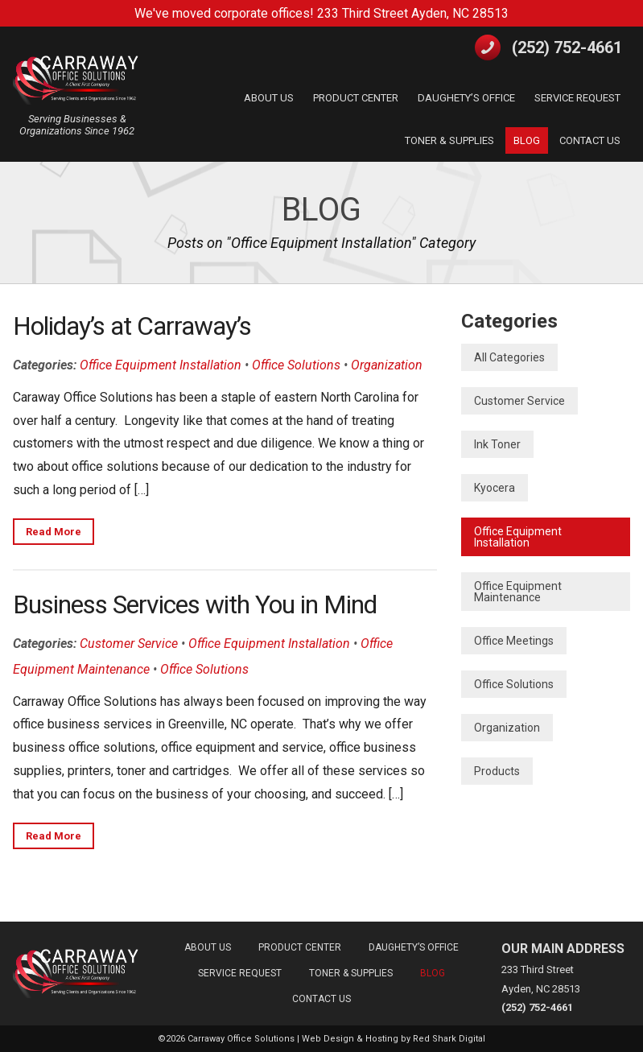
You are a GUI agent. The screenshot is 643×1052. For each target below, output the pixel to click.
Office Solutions (296, 365)
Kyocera (494, 487)
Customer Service (129, 643)
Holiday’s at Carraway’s (132, 326)
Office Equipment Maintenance (518, 592)
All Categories (509, 357)
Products (497, 771)
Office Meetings (514, 640)
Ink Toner (497, 444)
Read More (53, 532)
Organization (386, 365)
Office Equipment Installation (160, 365)
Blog (321, 210)
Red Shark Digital (449, 1038)
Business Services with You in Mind (195, 604)
